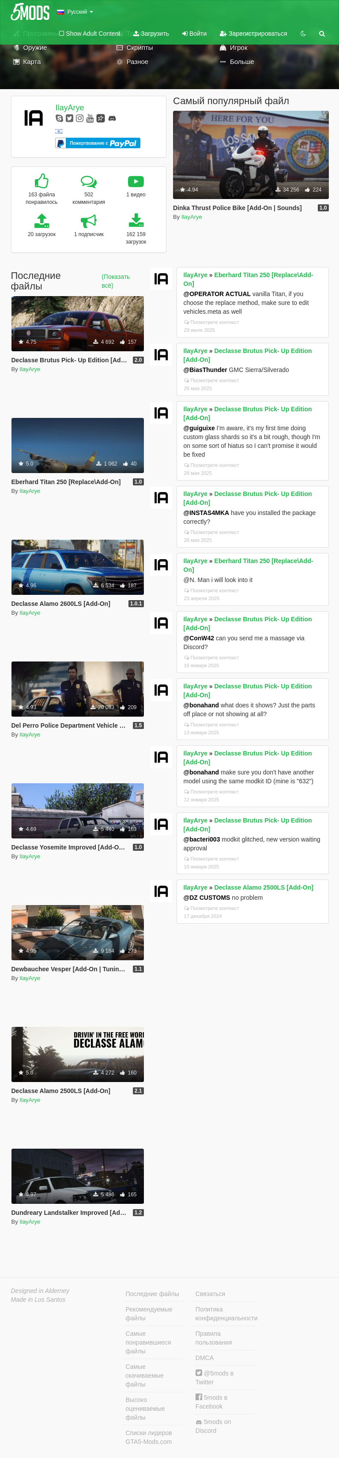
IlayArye (69, 107)
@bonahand (201, 705)
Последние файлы (152, 1293)
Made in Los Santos (38, 1299)
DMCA (205, 1357)
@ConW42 (199, 638)
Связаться (210, 1293)
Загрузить (151, 33)
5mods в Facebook (211, 1402)
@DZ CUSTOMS (207, 897)
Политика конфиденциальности (226, 1314)
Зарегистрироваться (253, 33)
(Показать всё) (116, 281)
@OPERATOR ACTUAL (217, 293)
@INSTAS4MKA (207, 512)
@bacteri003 (202, 839)
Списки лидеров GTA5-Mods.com (149, 1437)
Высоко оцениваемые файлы (145, 1408)
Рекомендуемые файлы (149, 1314)
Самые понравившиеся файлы (148, 1342)
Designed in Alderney (40, 1290)
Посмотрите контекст (211, 322)
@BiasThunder (205, 369)
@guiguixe (199, 428)
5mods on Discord (213, 1426)
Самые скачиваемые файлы (145, 1375)
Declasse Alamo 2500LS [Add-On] (264, 887)
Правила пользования (214, 1338)
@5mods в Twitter (215, 1377)
